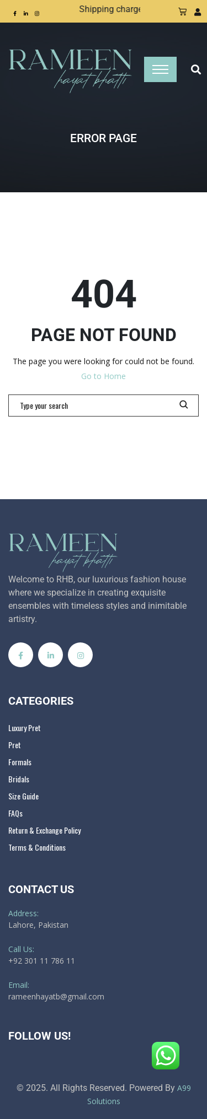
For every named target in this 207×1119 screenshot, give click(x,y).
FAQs (15, 813)
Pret (14, 744)
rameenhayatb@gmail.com (56, 996)
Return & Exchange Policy (44, 830)
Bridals (18, 779)
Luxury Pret (24, 727)
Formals (19, 761)
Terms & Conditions (37, 847)
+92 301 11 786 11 (41, 960)
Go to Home (103, 376)
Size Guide (23, 796)
